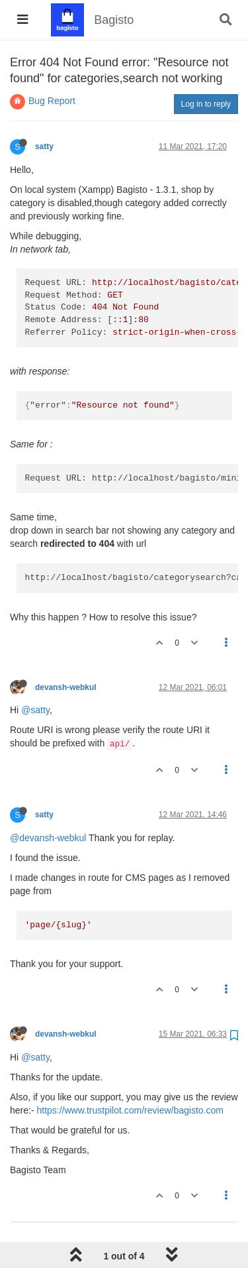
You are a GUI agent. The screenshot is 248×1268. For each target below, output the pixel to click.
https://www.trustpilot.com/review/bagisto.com (129, 1110)
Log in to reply (206, 104)
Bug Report (51, 100)
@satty (35, 710)
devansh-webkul (66, 687)
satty (44, 146)
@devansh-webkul (48, 838)
